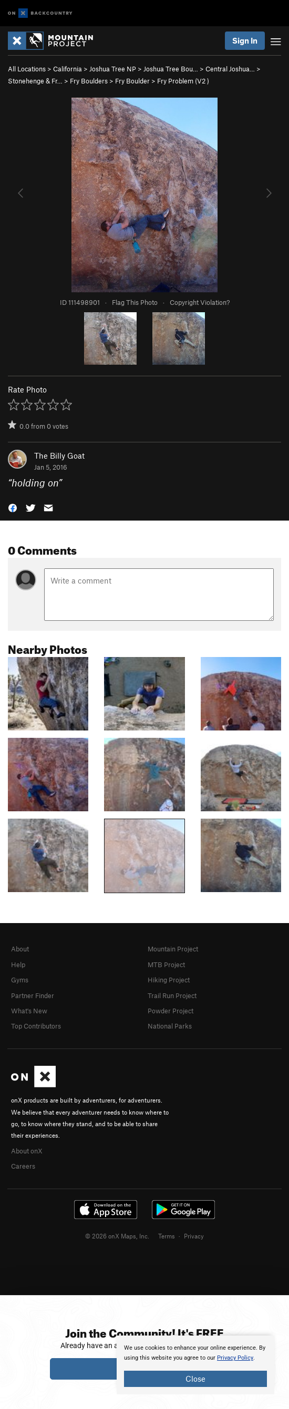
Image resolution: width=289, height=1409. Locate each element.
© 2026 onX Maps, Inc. (117, 1236)
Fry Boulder (132, 81)
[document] (195, 1365)
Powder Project (170, 1011)
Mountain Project (173, 949)
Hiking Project (169, 980)
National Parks (170, 1026)
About (20, 949)
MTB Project (166, 964)
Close (195, 1378)
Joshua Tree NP (112, 69)
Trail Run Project (172, 995)
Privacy (194, 1236)
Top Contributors (36, 1026)
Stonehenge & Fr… (35, 81)
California (67, 69)
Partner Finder (32, 995)
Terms (166, 1236)
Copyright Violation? (200, 302)
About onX (27, 1151)
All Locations (27, 69)
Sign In (244, 40)
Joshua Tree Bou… (170, 69)
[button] (12, 507)
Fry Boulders (89, 81)
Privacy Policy (235, 1357)
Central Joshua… (230, 69)
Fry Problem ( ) (183, 81)
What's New (29, 1011)
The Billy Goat (59, 455)
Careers (23, 1166)
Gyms (19, 980)
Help (18, 964)
